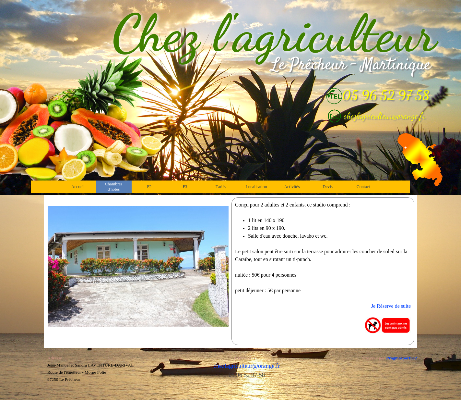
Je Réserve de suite (391, 306)
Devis (328, 186)
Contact (363, 186)
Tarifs (221, 186)
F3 (185, 186)
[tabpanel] (323, 271)
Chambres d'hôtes (113, 186)
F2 (149, 186)
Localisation (256, 186)
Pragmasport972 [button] (401, 358)
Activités (292, 186)
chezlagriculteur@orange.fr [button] (384, 115)
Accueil (78, 186)
